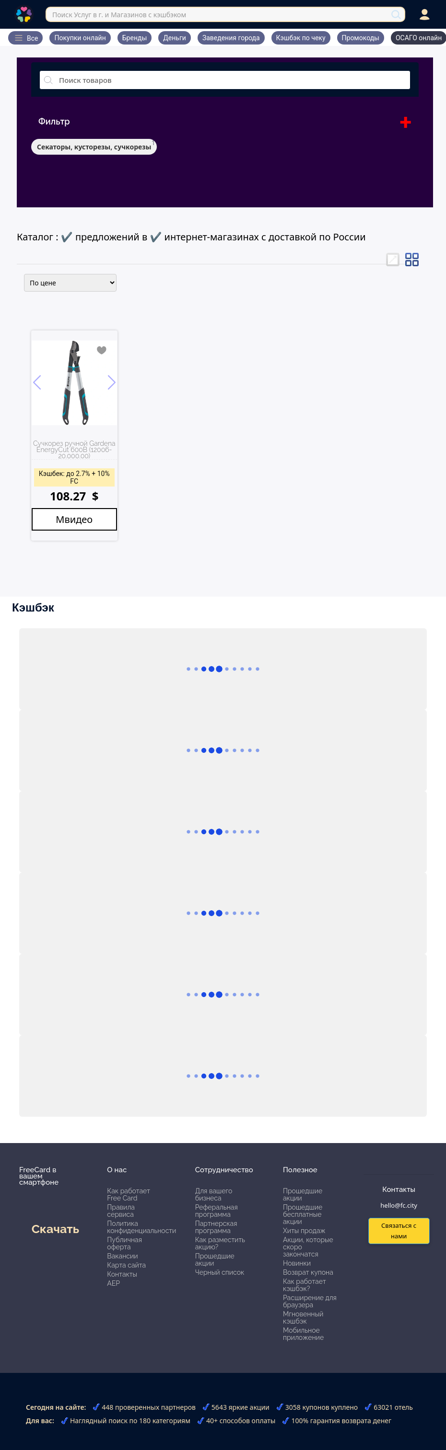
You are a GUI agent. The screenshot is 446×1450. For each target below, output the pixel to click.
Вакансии (122, 1256)
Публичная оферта (124, 1243)
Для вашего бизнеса (214, 1194)
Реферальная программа (216, 1210)
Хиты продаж (304, 1231)
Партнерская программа (216, 1227)
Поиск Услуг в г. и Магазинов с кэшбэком (119, 14)
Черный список (220, 1272)
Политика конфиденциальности (141, 1227)
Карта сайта (126, 1265)
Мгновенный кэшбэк (303, 1317)
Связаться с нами (398, 1230)
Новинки (297, 1263)
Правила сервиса (121, 1210)
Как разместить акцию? (220, 1243)
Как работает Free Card (128, 1194)
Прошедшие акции (215, 1259)
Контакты (122, 1274)
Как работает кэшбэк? (304, 1285)
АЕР (113, 1283)
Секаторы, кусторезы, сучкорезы (94, 146)
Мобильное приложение (303, 1333)
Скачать (55, 1229)
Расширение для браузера (310, 1301)
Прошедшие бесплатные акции (302, 1214)
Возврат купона (308, 1272)
